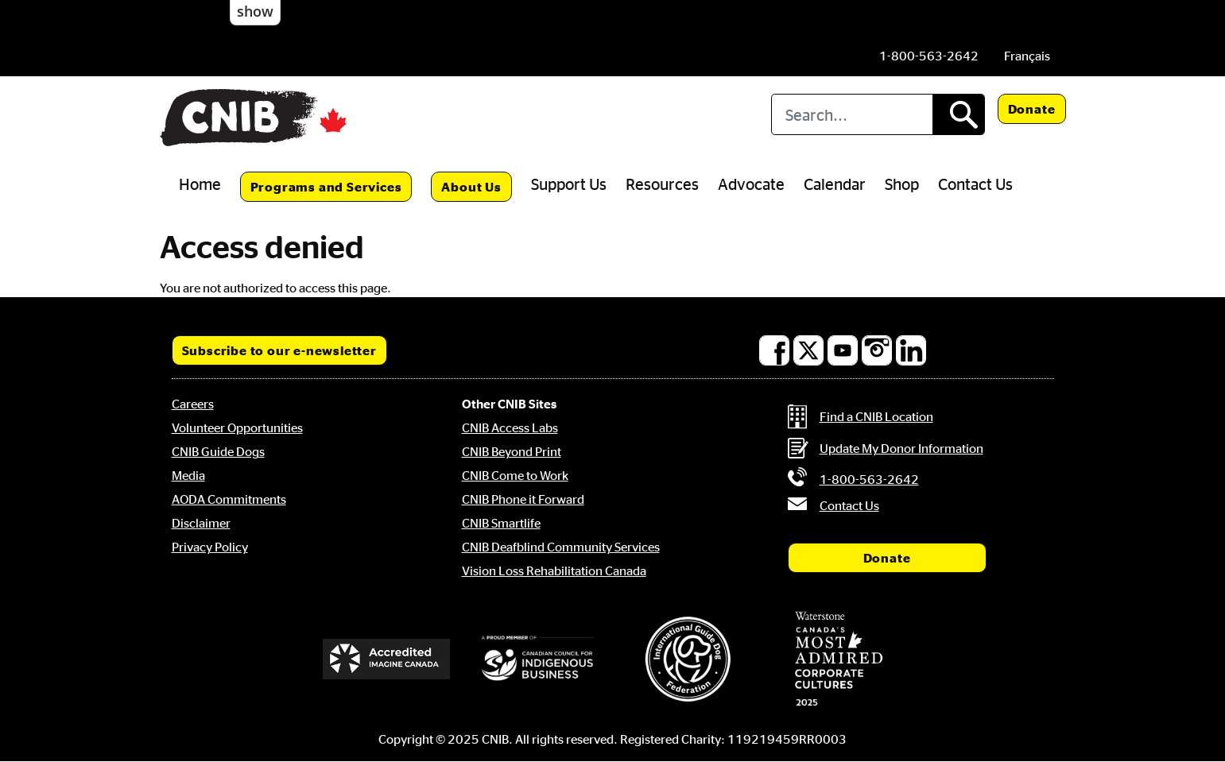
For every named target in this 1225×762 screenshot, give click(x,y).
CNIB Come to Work (515, 475)
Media (188, 475)
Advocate (751, 183)
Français (1027, 55)
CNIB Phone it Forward (523, 499)
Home (200, 183)
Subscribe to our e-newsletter (279, 350)
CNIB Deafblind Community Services (561, 547)
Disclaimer (201, 523)
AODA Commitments (229, 499)
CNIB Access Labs (510, 427)
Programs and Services (326, 187)
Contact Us (975, 183)
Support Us (569, 183)
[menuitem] (1027, 55)
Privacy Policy (210, 547)
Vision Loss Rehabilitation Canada (554, 570)
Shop (902, 183)
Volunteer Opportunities (237, 427)
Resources (662, 183)
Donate (1032, 109)
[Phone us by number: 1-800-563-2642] (929, 55)
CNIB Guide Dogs (218, 451)
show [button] (255, 11)
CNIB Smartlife (501, 523)
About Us (471, 187)
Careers (193, 403)
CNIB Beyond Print (511, 451)
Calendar (835, 183)
